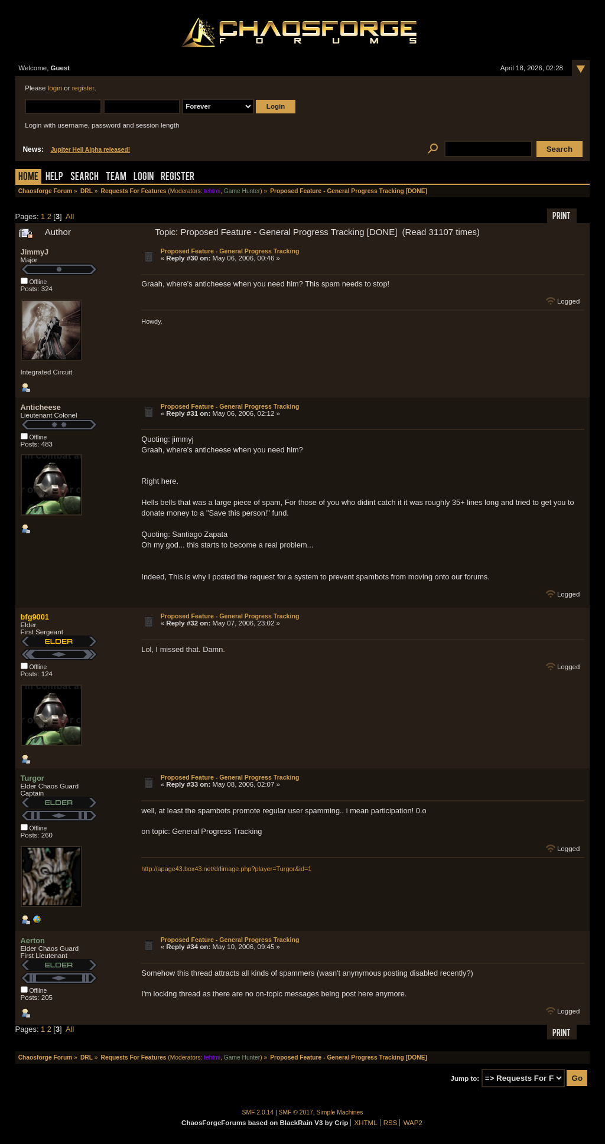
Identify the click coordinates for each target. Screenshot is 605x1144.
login (55, 88)
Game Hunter (242, 191)
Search (84, 177)
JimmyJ (35, 251)
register (83, 88)
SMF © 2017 (296, 1112)
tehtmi (212, 191)
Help (54, 177)
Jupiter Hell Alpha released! (90, 149)
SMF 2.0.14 (258, 1112)
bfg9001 (35, 616)
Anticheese (41, 407)
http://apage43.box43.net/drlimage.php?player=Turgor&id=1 (226, 868)
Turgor (32, 778)
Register (177, 177)
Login (144, 177)
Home (28, 177)
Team (116, 177)
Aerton (33, 940)
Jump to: (465, 1078)
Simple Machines (340, 1112)
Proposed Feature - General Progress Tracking (230, 251)
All (70, 216)
